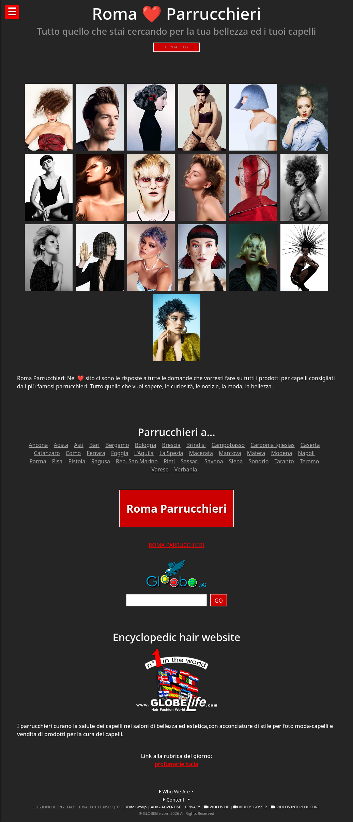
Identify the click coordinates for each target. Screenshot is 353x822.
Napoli (306, 453)
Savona (213, 461)
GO (219, 600)
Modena (281, 453)
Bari (94, 445)
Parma (37, 461)
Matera (256, 453)
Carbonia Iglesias (272, 445)
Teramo (309, 461)
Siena (236, 461)
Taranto (284, 461)
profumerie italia (176, 764)
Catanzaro (47, 453)
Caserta (310, 445)
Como (73, 453)
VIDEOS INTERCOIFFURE (295, 806)
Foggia (119, 453)
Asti (78, 445)
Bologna (145, 445)
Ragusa (100, 461)
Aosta (61, 445)
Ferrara (96, 453)
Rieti (169, 461)
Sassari (190, 461)
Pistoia (76, 461)
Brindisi (196, 445)
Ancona (38, 445)
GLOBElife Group (132, 806)
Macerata (201, 453)
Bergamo (117, 445)
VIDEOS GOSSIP (250, 806)
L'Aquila (144, 453)
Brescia (171, 445)
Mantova (230, 453)
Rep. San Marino (137, 461)
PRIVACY (192, 806)
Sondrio (259, 461)
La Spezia (171, 453)
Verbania (185, 469)
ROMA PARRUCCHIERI (176, 545)
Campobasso (228, 445)
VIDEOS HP (216, 806)
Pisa (57, 461)
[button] (176, 791)
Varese (159, 469)
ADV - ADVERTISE (166, 806)
